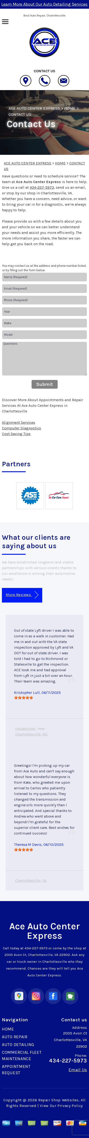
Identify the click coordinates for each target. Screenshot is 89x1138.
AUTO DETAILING (18, 1044)
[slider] (23, 697)
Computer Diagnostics (21, 428)
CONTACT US (20, 114)
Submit (44, 384)
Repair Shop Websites (58, 1100)
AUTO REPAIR (15, 1036)
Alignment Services (18, 422)
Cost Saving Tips (16, 433)
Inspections (25, 728)
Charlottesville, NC (31, 734)
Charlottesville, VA (31, 880)
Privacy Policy (70, 1105)
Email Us (78, 1070)
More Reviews (22, 595)
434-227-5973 (42, 187)
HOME (69, 108)
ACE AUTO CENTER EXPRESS (34, 108)
